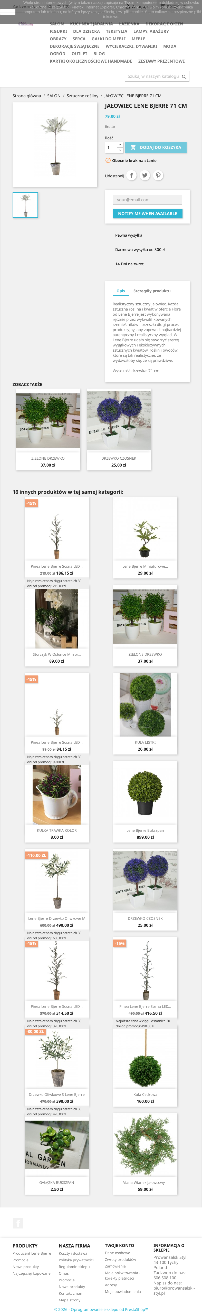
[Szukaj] (157, 76)
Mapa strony (69, 1300)
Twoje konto (119, 1245)
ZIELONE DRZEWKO (48, 458)
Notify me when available (147, 213)
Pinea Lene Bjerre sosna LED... (57, 566)
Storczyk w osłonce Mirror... (57, 654)
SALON (57, 24)
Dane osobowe (117, 1252)
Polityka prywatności (76, 1259)
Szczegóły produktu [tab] (152, 290)
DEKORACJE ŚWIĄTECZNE (75, 46)
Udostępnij (131, 175)
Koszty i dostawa (73, 1253)
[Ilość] (111, 147)
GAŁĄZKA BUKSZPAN (56, 1182)
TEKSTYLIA (116, 31)
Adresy (111, 1284)
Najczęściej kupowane (32, 1273)
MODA (169, 46)
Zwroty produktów (120, 1259)
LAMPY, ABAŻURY (151, 31)
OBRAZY (58, 39)
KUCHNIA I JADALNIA (91, 24)
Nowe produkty (26, 1266)
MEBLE (138, 39)
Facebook (18, 1223)
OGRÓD (57, 53)
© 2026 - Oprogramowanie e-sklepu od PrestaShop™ (101, 1309)
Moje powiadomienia (123, 1291)
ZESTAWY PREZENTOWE (161, 61)
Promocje (20, 1259)
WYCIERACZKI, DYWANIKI (131, 46)
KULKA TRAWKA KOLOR (57, 830)
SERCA (79, 39)
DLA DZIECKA (86, 31)
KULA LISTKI (145, 742)
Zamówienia (115, 1266)
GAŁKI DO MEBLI (109, 39)
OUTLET (79, 53)
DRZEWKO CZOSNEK (118, 458)
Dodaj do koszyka (155, 147)
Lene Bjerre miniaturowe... (145, 566)
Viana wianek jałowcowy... (145, 1182)
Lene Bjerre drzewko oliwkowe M (56, 918)
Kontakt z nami (71, 1293)
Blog (99, 53)
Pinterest (158, 175)
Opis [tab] (121, 290)
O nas (64, 1273)
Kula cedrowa (145, 1094)
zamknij (8, 12)
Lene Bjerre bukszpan (145, 830)
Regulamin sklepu (74, 1266)
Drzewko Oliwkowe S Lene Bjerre (57, 1094)
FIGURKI (58, 31)
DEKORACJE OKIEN (164, 24)
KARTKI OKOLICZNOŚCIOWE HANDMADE (91, 61)
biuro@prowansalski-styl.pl (174, 1290)
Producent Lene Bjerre (32, 1253)
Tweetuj (145, 175)
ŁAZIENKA (129, 24)
